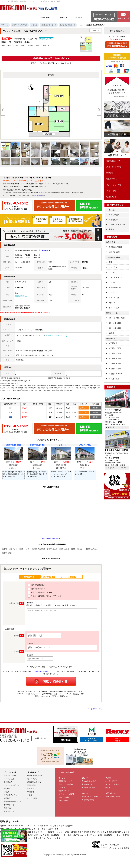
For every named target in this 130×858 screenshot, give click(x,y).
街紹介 (111, 229)
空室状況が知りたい (21, 296)
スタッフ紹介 (114, 215)
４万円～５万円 (115, 348)
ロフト (111, 293)
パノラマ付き (32, 798)
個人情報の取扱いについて (14, 801)
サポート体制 (111, 191)
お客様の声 (113, 220)
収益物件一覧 (87, 784)
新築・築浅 (31, 785)
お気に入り (83, 408)
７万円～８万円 (115, 364)
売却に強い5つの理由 (90, 796)
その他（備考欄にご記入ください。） (45, 596)
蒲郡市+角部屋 (64, 549)
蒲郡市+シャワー (25, 549)
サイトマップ (9, 811)
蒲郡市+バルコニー (77, 549)
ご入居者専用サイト (11, 795)
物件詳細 (95, 408)
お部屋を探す (45, 17)
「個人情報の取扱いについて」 (45, 671)
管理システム (111, 197)
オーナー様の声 (111, 781)
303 (10, 412)
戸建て (29, 795)
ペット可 (112, 282)
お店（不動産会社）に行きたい (42, 592)
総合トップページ (10, 775)
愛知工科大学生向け (35, 782)
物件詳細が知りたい (37, 589)
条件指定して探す (115, 247)
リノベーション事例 (114, 185)
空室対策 (109, 173)
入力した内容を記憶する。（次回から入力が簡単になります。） (51, 667)
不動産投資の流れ (88, 788)
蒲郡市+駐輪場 (7, 553)
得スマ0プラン (111, 179)
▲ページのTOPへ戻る (94, 709)
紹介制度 (7, 798)
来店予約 (7, 808)
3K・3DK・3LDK (115, 328)
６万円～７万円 (115, 358)
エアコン (112, 272)
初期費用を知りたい (46, 39)
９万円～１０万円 (115, 374)
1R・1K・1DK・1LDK (117, 318)
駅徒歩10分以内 (115, 287)
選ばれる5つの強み (89, 781)
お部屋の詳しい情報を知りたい (56, 335)
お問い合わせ (37, 195)
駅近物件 (30, 792)
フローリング (114, 267)
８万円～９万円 (115, 369)
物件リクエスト (115, 252)
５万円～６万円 (115, 353)
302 (10, 417)
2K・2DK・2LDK (115, 323)
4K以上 (111, 333)
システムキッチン (115, 277)
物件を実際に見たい (37, 585)
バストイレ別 (114, 298)
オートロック (114, 308)
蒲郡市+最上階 (52, 549)
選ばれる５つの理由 (114, 167)
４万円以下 (113, 343)
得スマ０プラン (33, 779)
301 (10, 408)
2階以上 (112, 303)
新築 (110, 262)
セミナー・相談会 (112, 784)
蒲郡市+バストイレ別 (9, 549)
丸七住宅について (82, 17)
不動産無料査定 (88, 800)
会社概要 (112, 210)
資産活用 (63, 17)
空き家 (107, 788)
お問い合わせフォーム (113, 796)
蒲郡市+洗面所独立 (39, 549)
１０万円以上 (114, 379)
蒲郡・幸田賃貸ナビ (35, 775)
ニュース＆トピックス (118, 224)
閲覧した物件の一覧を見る (51, 539)
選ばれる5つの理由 (65, 784)
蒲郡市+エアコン (91, 549)
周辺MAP (46, 250)
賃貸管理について (113, 161)
